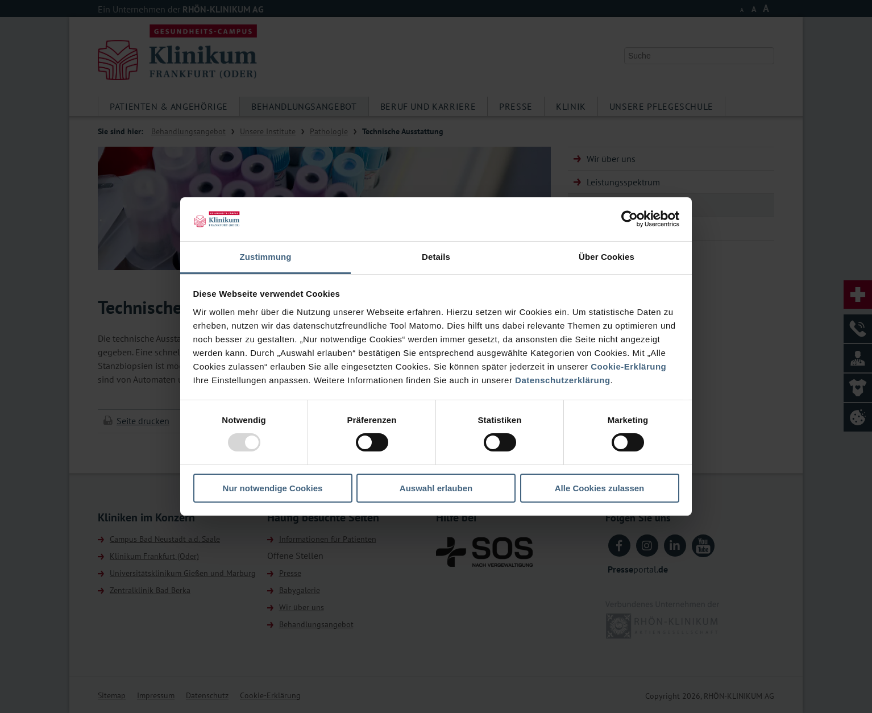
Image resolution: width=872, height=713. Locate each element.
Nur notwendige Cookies (273, 488)
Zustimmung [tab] (266, 257)
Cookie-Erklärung (628, 366)
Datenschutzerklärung (563, 380)
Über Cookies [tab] (606, 257)
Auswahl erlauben (436, 488)
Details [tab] (436, 257)
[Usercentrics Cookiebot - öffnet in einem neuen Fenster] (629, 218)
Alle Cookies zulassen (600, 488)
